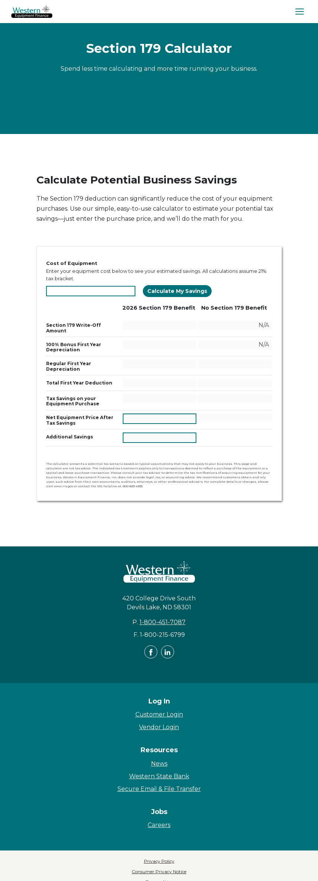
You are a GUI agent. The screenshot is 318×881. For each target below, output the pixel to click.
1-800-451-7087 (162, 622)
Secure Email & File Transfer (159, 788)
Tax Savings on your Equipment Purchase (83, 401)
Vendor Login (159, 727)
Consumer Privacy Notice (159, 871)
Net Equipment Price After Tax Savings (79, 420)
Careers (159, 825)
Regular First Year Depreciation (80, 366)
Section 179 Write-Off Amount (73, 327)
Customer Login (159, 714)
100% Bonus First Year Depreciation (80, 347)
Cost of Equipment (71, 263)
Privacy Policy (159, 861)
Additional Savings (83, 437)
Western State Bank (159, 776)
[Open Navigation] (299, 11)
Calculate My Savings (177, 291)
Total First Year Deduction (83, 383)
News (159, 763)
